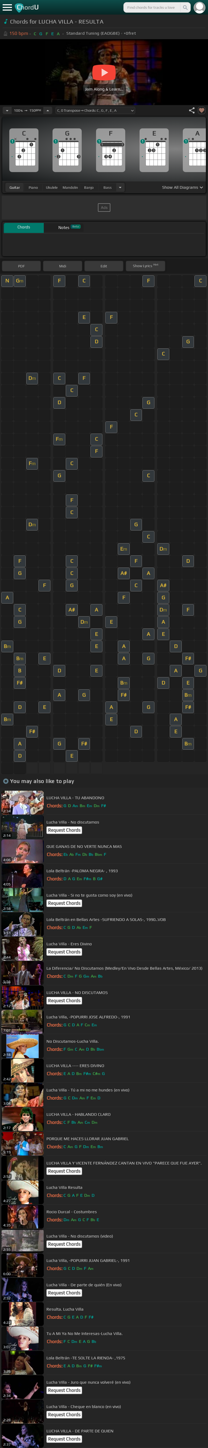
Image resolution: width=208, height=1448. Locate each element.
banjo (89, 187)
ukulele (52, 187)
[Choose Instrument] (120, 187)
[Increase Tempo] (47, 110)
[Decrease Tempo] (7, 110)
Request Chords (64, 830)
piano (33, 187)
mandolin (70, 187)
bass (107, 187)
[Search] (185, 7)
